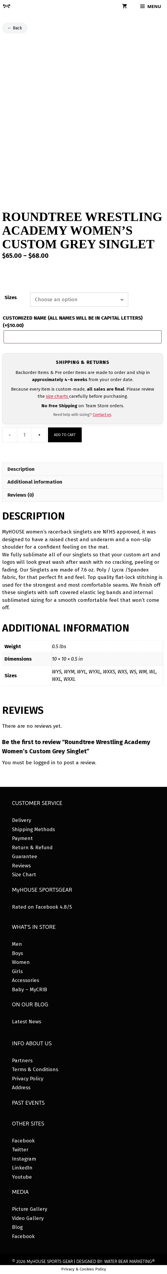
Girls (17, 971)
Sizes (10, 297)
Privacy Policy (27, 1079)
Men (17, 944)
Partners (22, 1060)
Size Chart (24, 875)
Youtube (22, 1177)
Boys (17, 953)
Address (21, 1087)
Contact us (102, 414)
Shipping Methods (33, 829)
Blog (17, 1227)
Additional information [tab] (34, 482)
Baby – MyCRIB (29, 989)
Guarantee (24, 856)
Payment (22, 838)
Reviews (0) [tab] (20, 495)
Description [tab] (21, 469)
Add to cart (65, 435)
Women (21, 962)
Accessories (25, 980)
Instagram (24, 1159)
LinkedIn (22, 1168)
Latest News (26, 1022)
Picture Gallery (29, 1209)
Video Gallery (28, 1218)
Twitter (20, 1150)
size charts (57, 396)
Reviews (21, 866)
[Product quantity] (24, 434)
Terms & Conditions (35, 1069)
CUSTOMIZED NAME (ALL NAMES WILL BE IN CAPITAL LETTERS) (73, 322)
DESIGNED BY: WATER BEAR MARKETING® (115, 1261)
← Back (14, 28)
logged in (44, 763)
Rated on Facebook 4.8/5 (42, 907)
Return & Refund (32, 847)
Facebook (23, 1141)
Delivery (21, 820)
